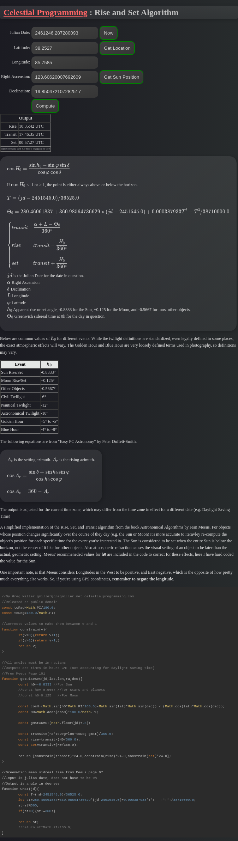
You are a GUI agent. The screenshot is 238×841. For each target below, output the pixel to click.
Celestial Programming (46, 12)
